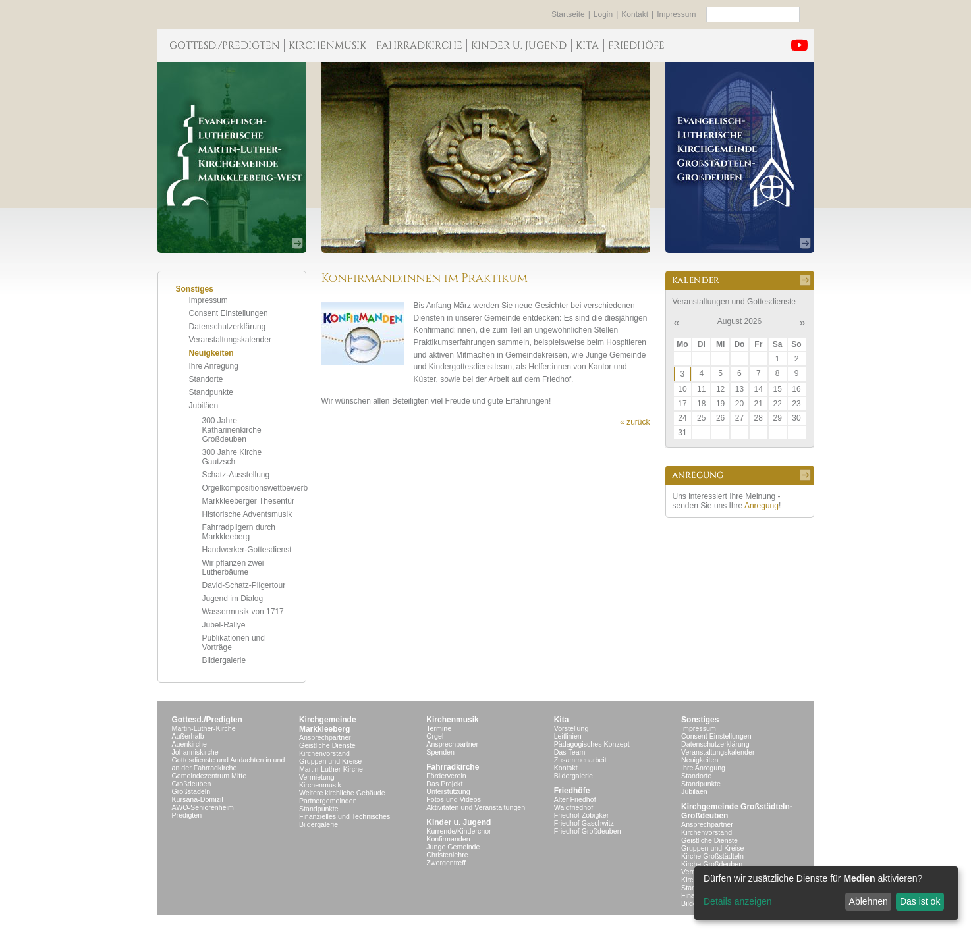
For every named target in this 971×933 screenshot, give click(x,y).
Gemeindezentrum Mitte (209, 776)
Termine (438, 728)
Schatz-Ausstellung (236, 474)
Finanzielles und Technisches (344, 816)
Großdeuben (191, 783)
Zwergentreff (446, 862)
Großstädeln (191, 791)
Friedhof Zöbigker (581, 815)
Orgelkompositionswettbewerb (255, 488)
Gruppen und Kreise (330, 761)
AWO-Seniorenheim (203, 807)
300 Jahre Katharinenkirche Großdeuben (232, 430)
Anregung (761, 505)
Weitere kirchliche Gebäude (342, 793)
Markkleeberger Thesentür (248, 501)
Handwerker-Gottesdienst (247, 549)
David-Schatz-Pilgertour (244, 585)
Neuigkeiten (211, 353)
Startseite (568, 14)
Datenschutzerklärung (227, 326)
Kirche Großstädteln (712, 856)
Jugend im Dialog (233, 598)
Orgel (434, 736)
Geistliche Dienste (327, 745)
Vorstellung (571, 728)
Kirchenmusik (320, 785)
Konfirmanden (448, 839)
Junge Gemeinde (453, 847)
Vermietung (317, 777)
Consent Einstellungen (228, 313)
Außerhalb (188, 736)
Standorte (206, 379)
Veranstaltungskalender (230, 339)
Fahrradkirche (452, 767)
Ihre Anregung (213, 366)
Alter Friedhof (575, 799)
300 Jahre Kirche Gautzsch (232, 457)
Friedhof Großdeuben (587, 831)
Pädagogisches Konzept (592, 744)
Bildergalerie (224, 660)
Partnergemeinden (328, 801)
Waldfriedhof (573, 807)
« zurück (635, 422)
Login (603, 14)
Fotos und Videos (453, 799)
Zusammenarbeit (580, 760)
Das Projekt (444, 783)
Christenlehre (447, 855)
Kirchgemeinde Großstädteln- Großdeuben (736, 811)
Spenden (440, 752)
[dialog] (826, 893)
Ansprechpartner (325, 737)
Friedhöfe (572, 790)
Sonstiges (700, 719)
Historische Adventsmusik (247, 514)
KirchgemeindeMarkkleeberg (327, 724)
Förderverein (446, 776)
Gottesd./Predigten (207, 719)
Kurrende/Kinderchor (458, 831)
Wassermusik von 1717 (243, 611)
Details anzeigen (738, 901)
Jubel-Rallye (224, 624)
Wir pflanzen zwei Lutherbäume (233, 567)
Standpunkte (211, 392)
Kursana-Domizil (197, 799)
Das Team (570, 752)
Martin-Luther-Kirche (204, 728)
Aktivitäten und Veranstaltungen (475, 807)
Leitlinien (568, 736)
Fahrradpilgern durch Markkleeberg (238, 532)
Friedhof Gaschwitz (584, 823)
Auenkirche (189, 744)
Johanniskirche (195, 752)
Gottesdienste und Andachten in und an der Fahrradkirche (228, 764)
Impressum (676, 14)
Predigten (187, 815)
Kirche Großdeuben (711, 864)
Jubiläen (204, 405)
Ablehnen (868, 901)
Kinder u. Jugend (458, 822)
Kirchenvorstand (324, 753)
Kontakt (634, 14)
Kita (561, 719)
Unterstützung (448, 791)
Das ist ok (920, 901)
